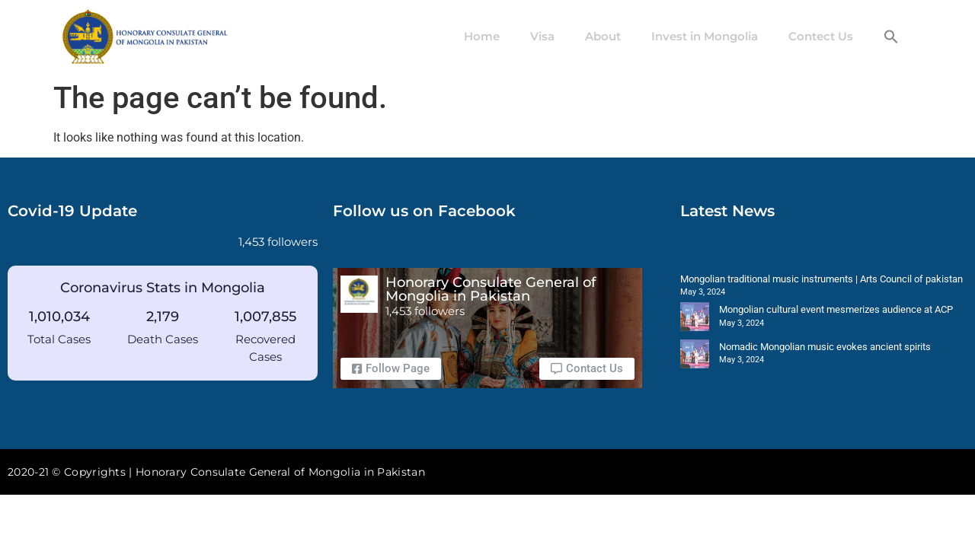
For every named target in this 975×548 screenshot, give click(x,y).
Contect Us (820, 36)
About (603, 36)
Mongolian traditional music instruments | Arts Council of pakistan (821, 279)
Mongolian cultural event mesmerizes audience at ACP (836, 309)
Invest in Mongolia (704, 36)
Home (482, 36)
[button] (891, 36)
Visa (542, 36)
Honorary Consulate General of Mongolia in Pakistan (490, 289)
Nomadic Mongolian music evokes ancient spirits (825, 346)
